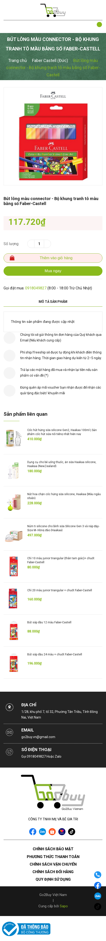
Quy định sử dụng (53, 879)
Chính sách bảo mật (53, 849)
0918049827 (35, 288)
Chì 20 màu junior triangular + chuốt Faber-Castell (59, 590)
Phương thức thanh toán (53, 857)
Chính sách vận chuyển (53, 864)
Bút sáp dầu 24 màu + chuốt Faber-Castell (54, 654)
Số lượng (11, 244)
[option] (53, 136)
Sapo (64, 906)
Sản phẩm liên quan (25, 414)
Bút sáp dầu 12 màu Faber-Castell (49, 622)
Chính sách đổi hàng (53, 872)
